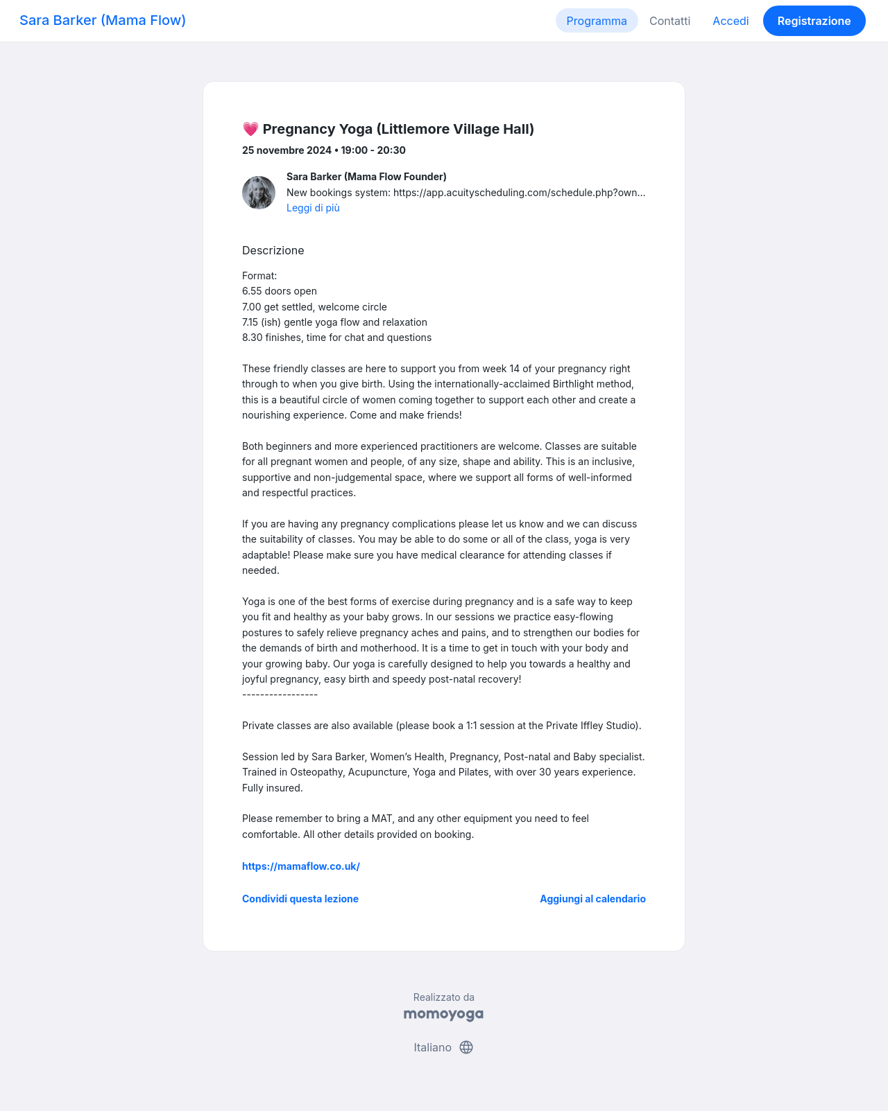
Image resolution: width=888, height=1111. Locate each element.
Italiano (443, 1047)
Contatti (669, 21)
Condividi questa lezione (300, 898)
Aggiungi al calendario (593, 898)
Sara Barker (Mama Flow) (103, 20)
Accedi (730, 21)
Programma (597, 21)
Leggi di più (313, 207)
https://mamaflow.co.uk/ (301, 866)
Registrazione (814, 21)
